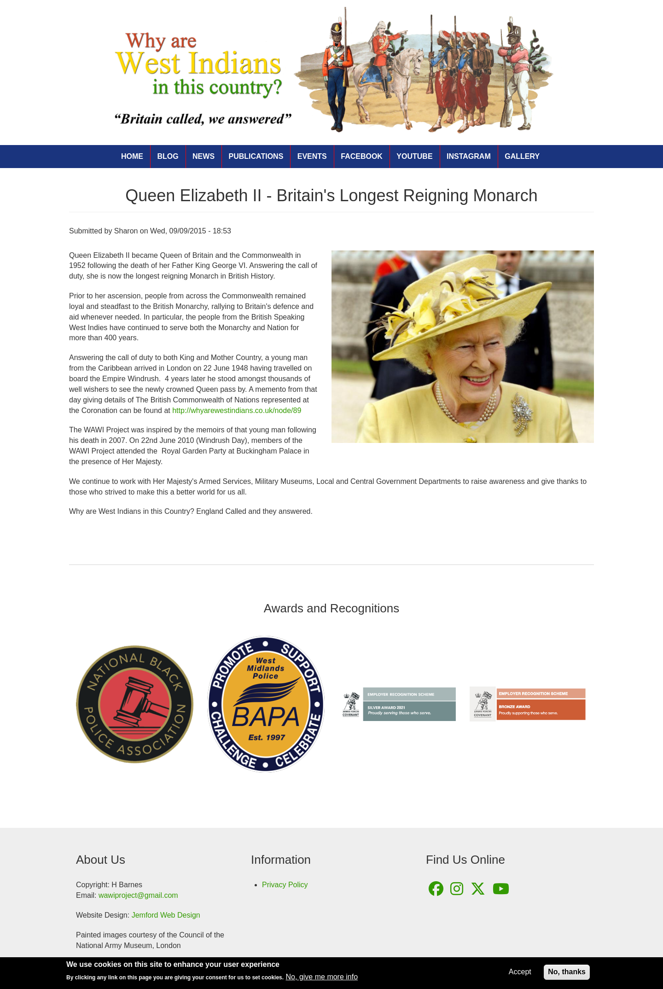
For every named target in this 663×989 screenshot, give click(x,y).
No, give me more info (322, 979)
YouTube (414, 156)
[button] (463, 346)
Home (132, 156)
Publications (256, 156)
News (203, 156)
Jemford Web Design (166, 915)
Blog (167, 156)
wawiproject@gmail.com (138, 895)
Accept (520, 973)
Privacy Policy (285, 885)
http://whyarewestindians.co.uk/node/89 (236, 410)
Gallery (522, 156)
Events (312, 156)
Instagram (469, 156)
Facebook (362, 156)
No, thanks (567, 973)
